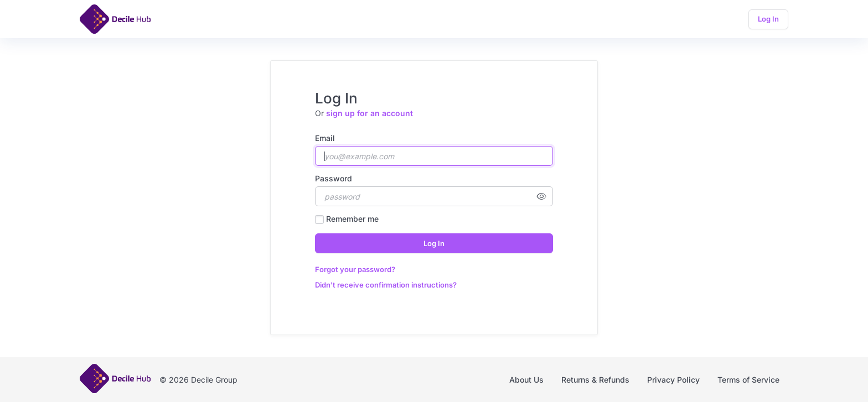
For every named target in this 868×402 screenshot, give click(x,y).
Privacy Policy (673, 379)
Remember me (352, 218)
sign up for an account (369, 113)
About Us (526, 379)
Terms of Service (748, 379)
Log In (768, 18)
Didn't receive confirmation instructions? (386, 284)
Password (333, 178)
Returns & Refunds (595, 379)
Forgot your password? (355, 269)
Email (325, 138)
